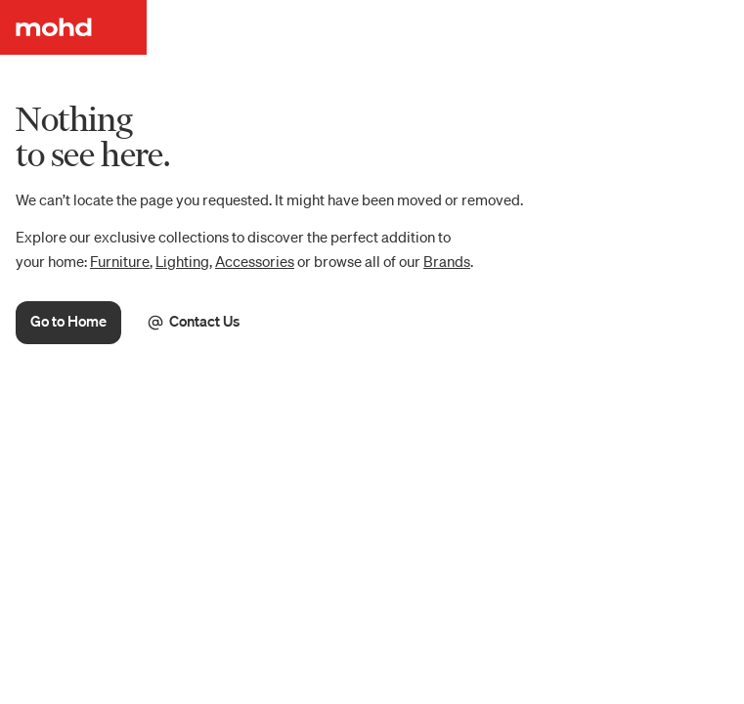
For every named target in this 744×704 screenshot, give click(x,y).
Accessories (254, 261)
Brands (446, 261)
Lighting (182, 261)
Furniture (120, 261)
